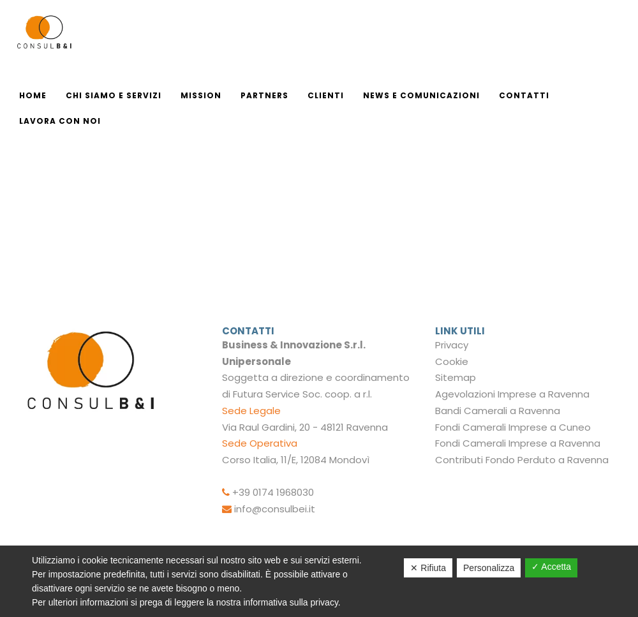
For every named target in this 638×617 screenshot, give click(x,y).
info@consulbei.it (274, 509)
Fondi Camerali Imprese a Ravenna (517, 443)
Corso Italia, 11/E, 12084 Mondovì (295, 459)
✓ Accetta (551, 566)
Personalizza (488, 568)
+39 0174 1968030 (273, 492)
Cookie (451, 361)
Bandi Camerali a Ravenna (497, 410)
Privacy (451, 345)
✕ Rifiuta (428, 568)
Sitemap (455, 377)
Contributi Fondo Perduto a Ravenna (522, 459)
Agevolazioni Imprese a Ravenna (512, 394)
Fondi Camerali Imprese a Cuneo (513, 427)
